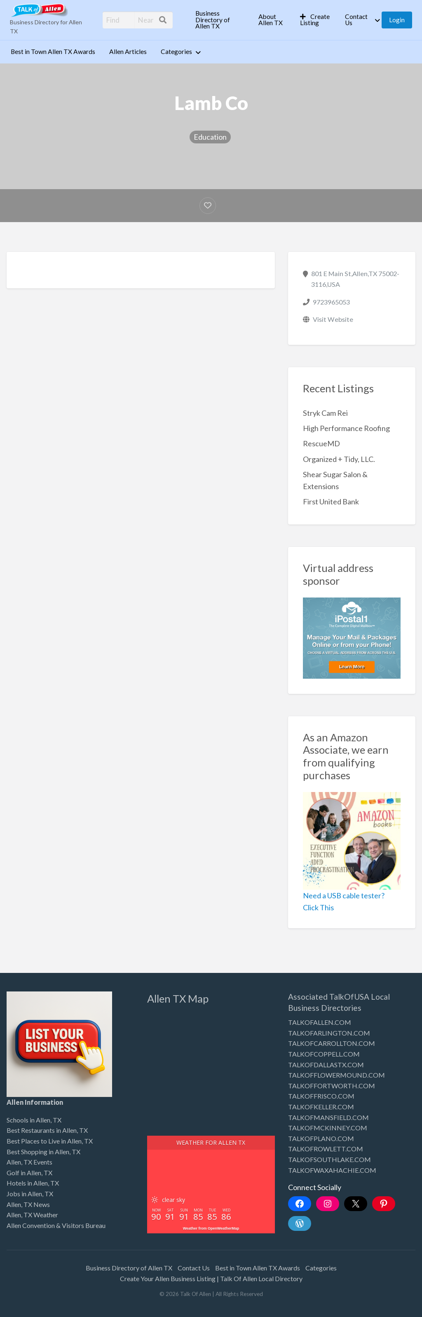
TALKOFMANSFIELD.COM (328, 1117)
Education (210, 136)
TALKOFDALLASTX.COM (326, 1065)
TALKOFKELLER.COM (321, 1107)
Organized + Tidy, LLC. (339, 459)
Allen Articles (128, 51)
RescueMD (321, 443)
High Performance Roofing (346, 428)
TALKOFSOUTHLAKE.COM (329, 1159)
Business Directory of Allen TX (212, 19)
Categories (176, 51)
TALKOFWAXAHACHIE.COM (332, 1170)
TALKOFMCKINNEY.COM (327, 1128)
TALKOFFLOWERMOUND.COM (336, 1075)
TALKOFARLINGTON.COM (329, 1033)
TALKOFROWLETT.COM (325, 1149)
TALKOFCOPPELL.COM (324, 1054)
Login (397, 19)
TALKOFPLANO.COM (321, 1138)
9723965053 (331, 302)
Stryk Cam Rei (325, 412)
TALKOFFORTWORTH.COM (331, 1086)
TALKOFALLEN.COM (319, 1022)
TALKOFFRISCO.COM (321, 1096)
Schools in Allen (28, 1120)
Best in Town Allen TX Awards (53, 51)
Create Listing (315, 20)
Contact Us (356, 20)
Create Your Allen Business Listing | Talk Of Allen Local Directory (211, 1278)
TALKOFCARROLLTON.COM (331, 1043)
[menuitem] (220, 19)
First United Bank (331, 501)
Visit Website (333, 319)
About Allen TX (270, 20)
